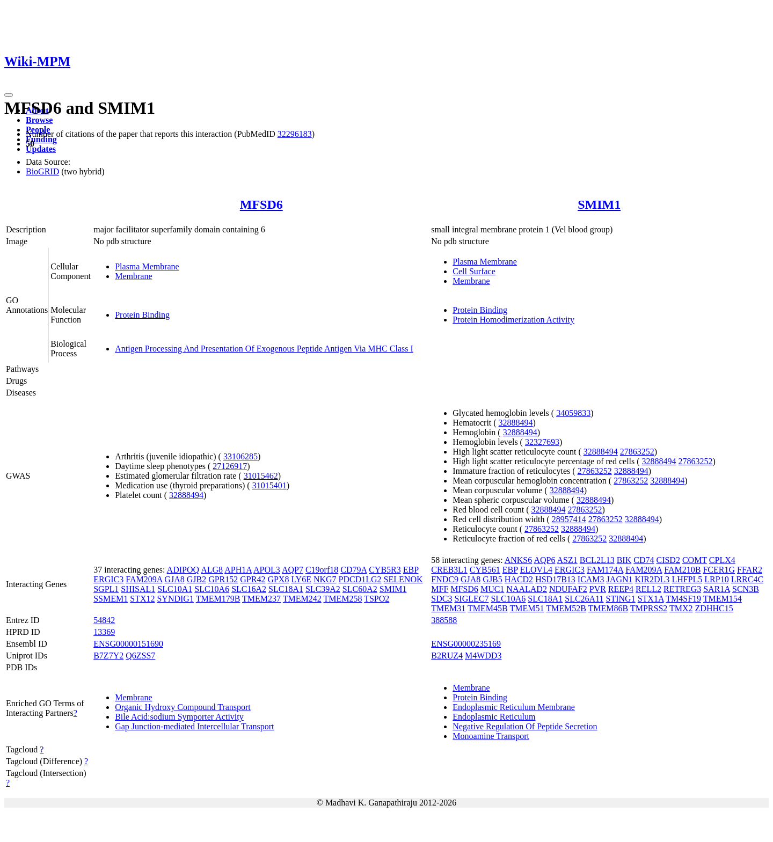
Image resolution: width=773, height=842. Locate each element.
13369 (104, 631)
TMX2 (681, 608)
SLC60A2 (359, 589)
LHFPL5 (687, 579)
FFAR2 (749, 569)
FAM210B (682, 569)
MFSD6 (261, 204)
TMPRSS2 (648, 608)
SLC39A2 (322, 589)
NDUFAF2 (568, 589)
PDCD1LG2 (360, 579)
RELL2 (648, 589)
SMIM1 (599, 204)
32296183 (295, 133)
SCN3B (745, 589)
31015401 (269, 485)
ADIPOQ (183, 569)
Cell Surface (474, 271)
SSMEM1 (110, 598)
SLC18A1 (285, 589)
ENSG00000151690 (128, 643)
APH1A (238, 569)
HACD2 (519, 579)
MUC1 (492, 589)
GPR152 (223, 579)
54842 (104, 620)
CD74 (643, 560)
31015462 (261, 475)
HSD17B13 (555, 579)
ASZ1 (567, 560)
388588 (444, 620)
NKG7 (325, 579)
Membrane (133, 276)
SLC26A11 (584, 598)
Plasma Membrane (147, 266)
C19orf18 (321, 569)
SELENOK (403, 579)
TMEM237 (261, 598)
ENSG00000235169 (466, 643)
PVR (597, 589)
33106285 (240, 456)
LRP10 (716, 579)
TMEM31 (448, 608)
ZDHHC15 (714, 608)
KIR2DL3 (652, 579)
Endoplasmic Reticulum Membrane (514, 707)
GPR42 (252, 579)
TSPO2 (376, 598)
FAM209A (144, 579)
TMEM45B (488, 608)
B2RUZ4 (447, 655)
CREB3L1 (449, 569)
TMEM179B (218, 598)
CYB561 (485, 569)
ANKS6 (519, 560)
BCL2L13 (597, 560)
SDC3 (441, 598)
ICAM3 (591, 579)
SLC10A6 (211, 589)
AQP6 (544, 560)
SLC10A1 (174, 589)
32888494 (186, 495)
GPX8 (278, 579)
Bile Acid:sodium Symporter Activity (179, 716)
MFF (439, 589)
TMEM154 (722, 598)
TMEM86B (608, 608)
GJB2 (196, 579)
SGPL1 (106, 589)
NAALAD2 (526, 589)
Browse (39, 120)
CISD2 (668, 560)
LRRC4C (747, 579)
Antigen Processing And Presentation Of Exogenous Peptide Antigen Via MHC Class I (264, 348)
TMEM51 (526, 608)
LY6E (301, 579)
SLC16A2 (248, 589)
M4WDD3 (483, 655)
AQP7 (292, 569)
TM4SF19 (683, 598)
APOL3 (266, 569)
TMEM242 (302, 598)
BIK (624, 560)
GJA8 (174, 579)
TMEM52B (566, 608)
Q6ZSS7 (140, 655)
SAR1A (716, 589)
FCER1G (719, 569)
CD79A (353, 569)
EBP (411, 569)
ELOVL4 (536, 569)
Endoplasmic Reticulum (494, 716)
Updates (41, 148)
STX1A (651, 598)
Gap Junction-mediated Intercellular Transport (194, 726)
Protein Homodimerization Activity (513, 319)
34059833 (573, 413)
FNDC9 (444, 579)
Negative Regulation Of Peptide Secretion (525, 726)
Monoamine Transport (491, 736)
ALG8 (212, 569)
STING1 (621, 598)
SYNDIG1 (175, 598)
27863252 (637, 451)
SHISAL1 (138, 589)
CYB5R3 (385, 569)
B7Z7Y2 (108, 655)
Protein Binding (142, 314)
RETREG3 (682, 589)
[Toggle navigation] (8, 95)
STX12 (142, 598)
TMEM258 (342, 598)
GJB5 (492, 579)
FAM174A (605, 569)
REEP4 (620, 589)
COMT (694, 560)
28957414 (569, 519)
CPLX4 (722, 560)
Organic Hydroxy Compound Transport (183, 707)
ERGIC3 (108, 579)
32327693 (542, 441)
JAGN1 (620, 579)
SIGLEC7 (471, 598)
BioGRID (42, 171)
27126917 (230, 466)
